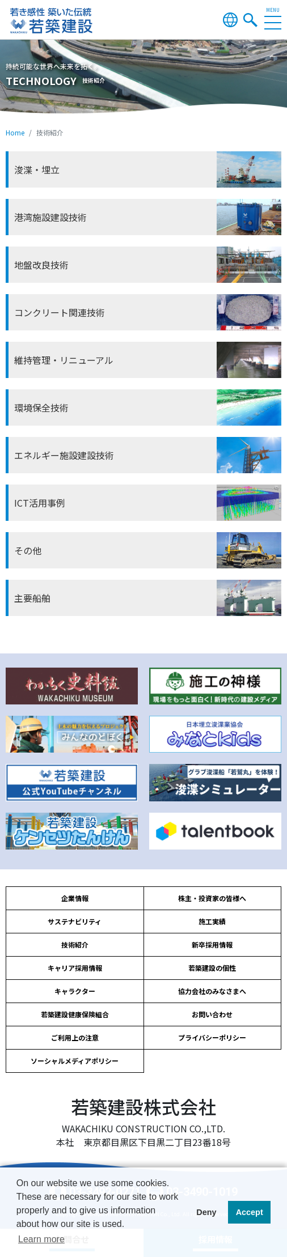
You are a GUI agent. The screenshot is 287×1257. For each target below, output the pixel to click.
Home (15, 132)
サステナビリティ (75, 921)
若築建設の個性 (212, 968)
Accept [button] (249, 1212)
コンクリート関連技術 (59, 312)
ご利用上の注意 (75, 1037)
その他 (27, 550)
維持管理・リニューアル (63, 360)
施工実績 (212, 921)
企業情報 (74, 898)
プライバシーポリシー (212, 1037)
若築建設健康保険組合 (75, 1014)
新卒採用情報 (212, 944)
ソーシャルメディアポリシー (75, 1060)
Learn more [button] (41, 1239)
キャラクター (74, 991)
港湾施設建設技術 (50, 217)
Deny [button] (206, 1212)
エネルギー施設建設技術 (64, 455)
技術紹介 (74, 944)
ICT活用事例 (39, 502)
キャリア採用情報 (75, 968)
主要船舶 (32, 598)
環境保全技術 (41, 407)
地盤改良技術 (41, 264)
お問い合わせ (212, 1014)
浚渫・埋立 (37, 169)
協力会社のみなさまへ (212, 991)
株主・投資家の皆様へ (212, 898)
